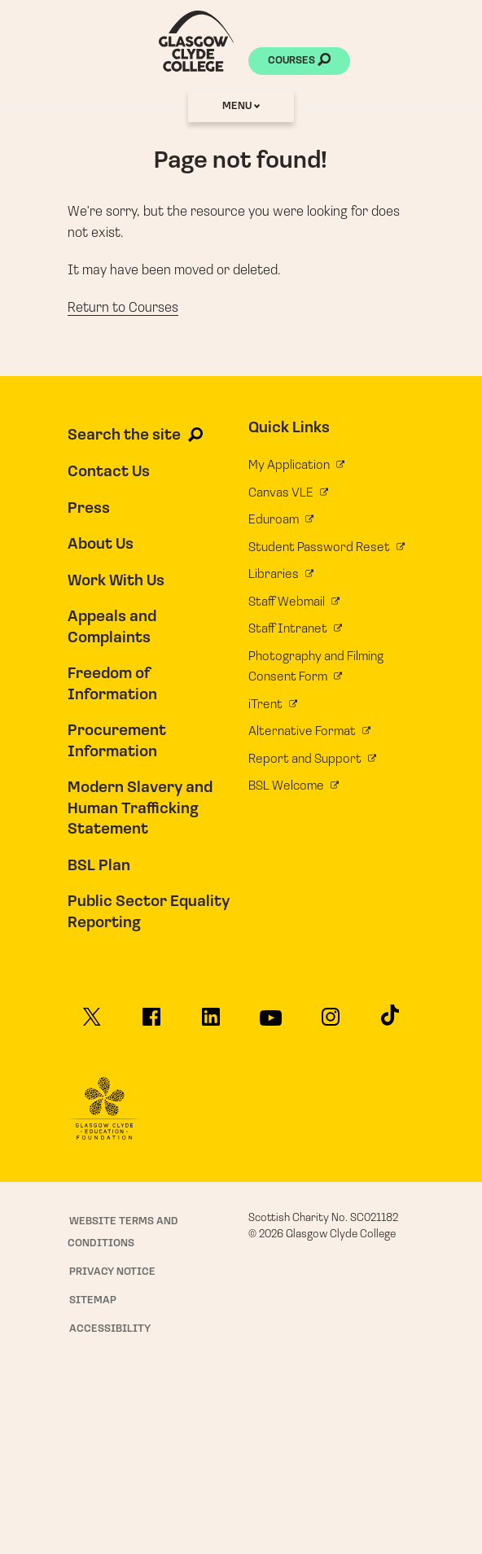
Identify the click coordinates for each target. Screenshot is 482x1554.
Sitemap (92, 1300)
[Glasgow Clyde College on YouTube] (271, 1023)
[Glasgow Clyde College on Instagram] (330, 1022)
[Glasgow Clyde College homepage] (196, 41)
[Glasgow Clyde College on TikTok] (390, 1020)
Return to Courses (123, 308)
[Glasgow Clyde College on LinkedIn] (211, 1022)
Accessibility (110, 1329)
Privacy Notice (112, 1272)
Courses (299, 61)
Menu (241, 106)
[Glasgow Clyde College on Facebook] (151, 1022)
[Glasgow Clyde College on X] (92, 1022)
